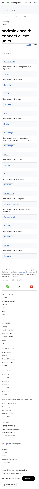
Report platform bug (8, 426)
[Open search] (26, 2)
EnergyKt (7, 85)
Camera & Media (7, 337)
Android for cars (7, 362)
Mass (5, 113)
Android (4, 298)
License (11, 470)
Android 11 (5, 395)
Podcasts (5, 318)
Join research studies (8, 436)
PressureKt (8, 185)
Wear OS (5, 356)
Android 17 (5, 374)
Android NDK (6, 417)
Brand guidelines (21, 470)
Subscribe (28, 478)
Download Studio (7, 413)
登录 (35, 2)
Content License (25, 272)
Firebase (4, 456)
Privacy (4, 340)
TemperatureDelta (11, 204)
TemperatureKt (9, 217)
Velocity (7, 226)
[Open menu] (3, 2)
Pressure (7, 174)
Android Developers (8, 17)
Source (4, 308)
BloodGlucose (9, 61)
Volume (6, 245)
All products (6, 463)
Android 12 (5, 391)
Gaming (4, 327)
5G (3, 343)
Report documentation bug (11, 429)
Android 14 (5, 384)
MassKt (6, 124)
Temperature (9, 193)
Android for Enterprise (9, 301)
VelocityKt (8, 237)
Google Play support (8, 432)
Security (4, 304)
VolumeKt (7, 256)
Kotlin (29, 45)
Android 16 (5, 378)
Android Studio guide (9, 403)
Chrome (4, 452)
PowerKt (7, 165)
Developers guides (8, 407)
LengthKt (7, 105)
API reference (8, 10)
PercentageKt (9, 146)
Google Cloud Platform (9, 459)
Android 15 (5, 381)
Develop (18, 17)
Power (6, 154)
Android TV (5, 366)
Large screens (6, 352)
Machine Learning (8, 330)
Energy (6, 74)
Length (6, 94)
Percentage (8, 133)
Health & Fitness (7, 333)
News (3, 311)
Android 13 (5, 388)
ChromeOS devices (8, 359)
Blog (3, 314)
